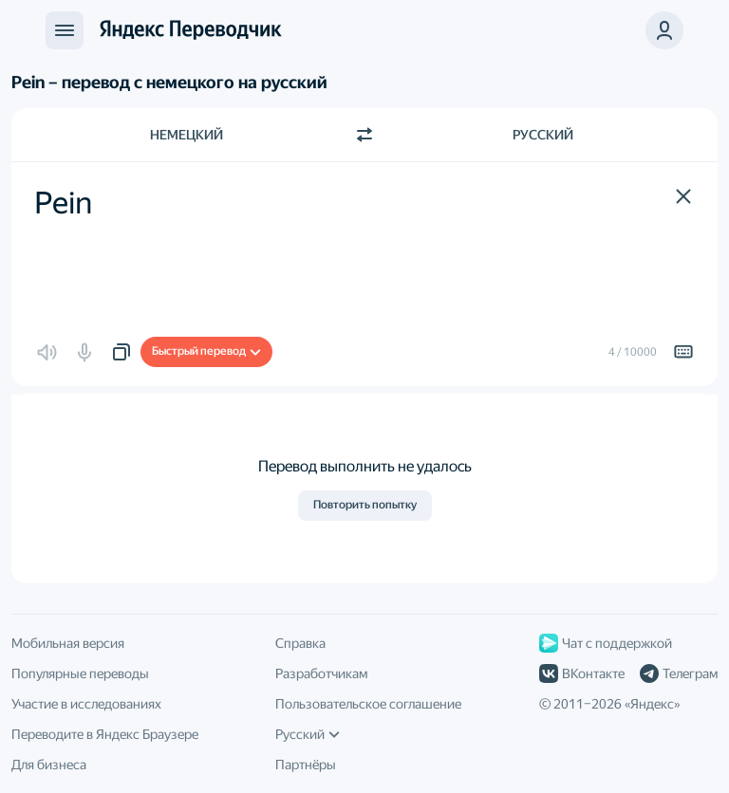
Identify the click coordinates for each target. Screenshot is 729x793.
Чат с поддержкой (605, 643)
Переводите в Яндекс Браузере (104, 734)
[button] (683, 196)
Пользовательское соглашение (368, 703)
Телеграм (679, 673)
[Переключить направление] (364, 135)
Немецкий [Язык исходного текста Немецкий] (186, 134)
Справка (300, 643)
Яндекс (652, 703)
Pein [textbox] (63, 203)
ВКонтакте (582, 673)
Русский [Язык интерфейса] (307, 734)
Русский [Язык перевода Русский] (543, 134)
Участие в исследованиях (86, 703)
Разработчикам (321, 673)
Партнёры (305, 764)
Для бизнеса (48, 764)
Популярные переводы (80, 673)
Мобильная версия (67, 643)
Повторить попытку (365, 504)
